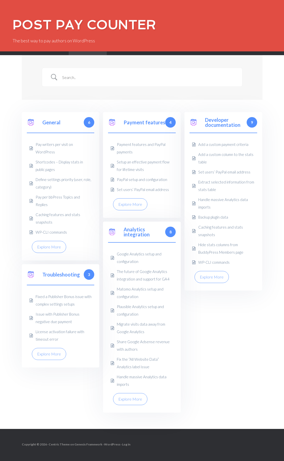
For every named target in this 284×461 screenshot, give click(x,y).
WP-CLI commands (51, 232)
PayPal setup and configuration (142, 179)
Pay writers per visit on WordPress (54, 148)
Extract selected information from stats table (226, 186)
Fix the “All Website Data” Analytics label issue (138, 363)
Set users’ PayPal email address (143, 189)
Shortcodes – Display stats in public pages (59, 166)
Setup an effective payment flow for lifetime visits (143, 166)
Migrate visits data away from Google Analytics (141, 328)
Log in (126, 444)
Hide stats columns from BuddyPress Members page (220, 248)
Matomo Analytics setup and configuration (140, 293)
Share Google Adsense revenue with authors (143, 345)
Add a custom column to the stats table (225, 158)
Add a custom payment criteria (223, 144)
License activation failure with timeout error (60, 335)
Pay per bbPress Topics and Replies (58, 201)
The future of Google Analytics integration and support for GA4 (143, 275)
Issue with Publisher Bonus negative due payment (57, 318)
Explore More (49, 246)
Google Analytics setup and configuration (139, 258)
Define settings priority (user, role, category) (63, 183)
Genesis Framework (88, 444)
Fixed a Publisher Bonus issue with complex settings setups (63, 300)
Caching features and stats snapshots (58, 218)
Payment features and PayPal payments (141, 148)
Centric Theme (59, 444)
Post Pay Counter (84, 25)
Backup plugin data (213, 217)
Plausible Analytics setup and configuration (140, 310)
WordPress (112, 444)
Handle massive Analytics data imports (223, 203)
